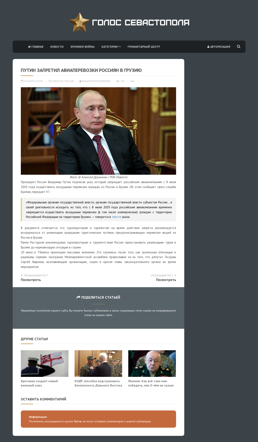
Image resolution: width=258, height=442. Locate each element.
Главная (35, 47)
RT (47, 192)
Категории (111, 47)
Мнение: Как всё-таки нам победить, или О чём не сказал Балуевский (151, 385)
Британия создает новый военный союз (39, 383)
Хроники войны (82, 47)
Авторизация (218, 47)
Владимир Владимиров (94, 81)
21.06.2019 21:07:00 (32, 81)
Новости (57, 47)
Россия (69, 81)
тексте (116, 217)
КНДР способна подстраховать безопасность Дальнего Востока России (98, 385)
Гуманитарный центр (144, 47)
